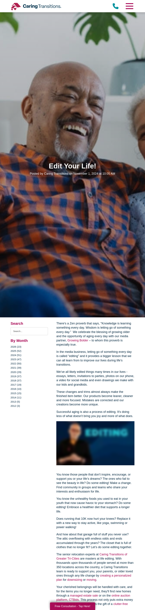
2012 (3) (15, 405)
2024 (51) (16, 355)
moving (91, 579)
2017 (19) (16, 384)
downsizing (74, 579)
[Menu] (129, 6)
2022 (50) (16, 363)
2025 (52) (16, 350)
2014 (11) (16, 397)
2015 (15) (16, 393)
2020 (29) (16, 372)
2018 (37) (16, 380)
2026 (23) (16, 346)
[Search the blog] (29, 331)
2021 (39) (16, 367)
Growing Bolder (77, 340)
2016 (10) (16, 388)
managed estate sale (84, 595)
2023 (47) (16, 359)
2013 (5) (15, 401)
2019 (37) (16, 376)
